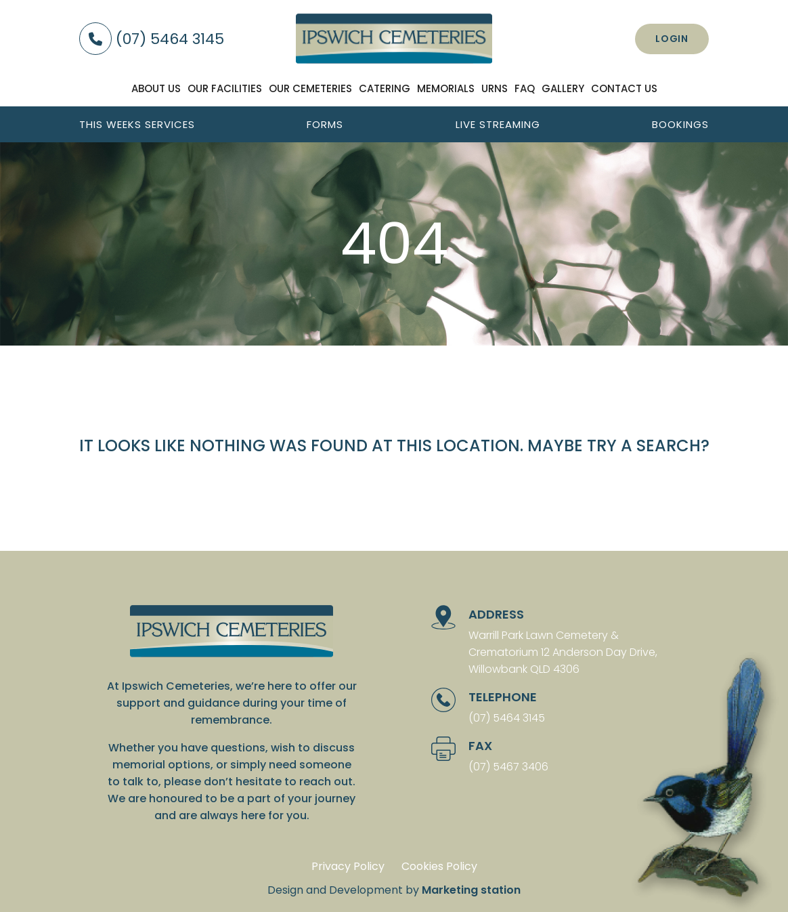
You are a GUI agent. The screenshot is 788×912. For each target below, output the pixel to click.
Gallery (563, 88)
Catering (384, 88)
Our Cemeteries (310, 88)
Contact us (624, 88)
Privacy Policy (348, 866)
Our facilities (225, 88)
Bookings (680, 124)
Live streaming (498, 124)
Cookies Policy (439, 866)
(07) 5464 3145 (151, 38)
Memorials (446, 88)
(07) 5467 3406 (508, 766)
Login (671, 38)
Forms (325, 124)
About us (156, 88)
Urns (494, 88)
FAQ (525, 88)
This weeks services (137, 124)
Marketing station (471, 890)
